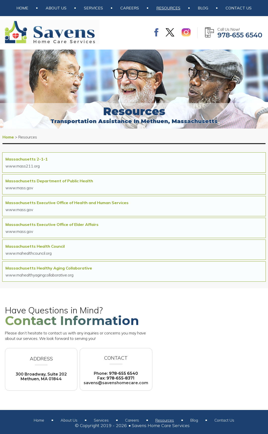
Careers (129, 7)
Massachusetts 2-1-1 (26, 159)
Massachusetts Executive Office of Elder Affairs (52, 224)
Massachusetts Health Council (35, 246)
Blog (203, 7)
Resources (168, 7)
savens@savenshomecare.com (116, 382)
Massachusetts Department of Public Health (49, 180)
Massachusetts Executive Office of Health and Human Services (67, 202)
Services (93, 7)
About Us (56, 7)
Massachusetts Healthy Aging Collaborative (48, 268)
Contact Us (239, 7)
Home (22, 7)
